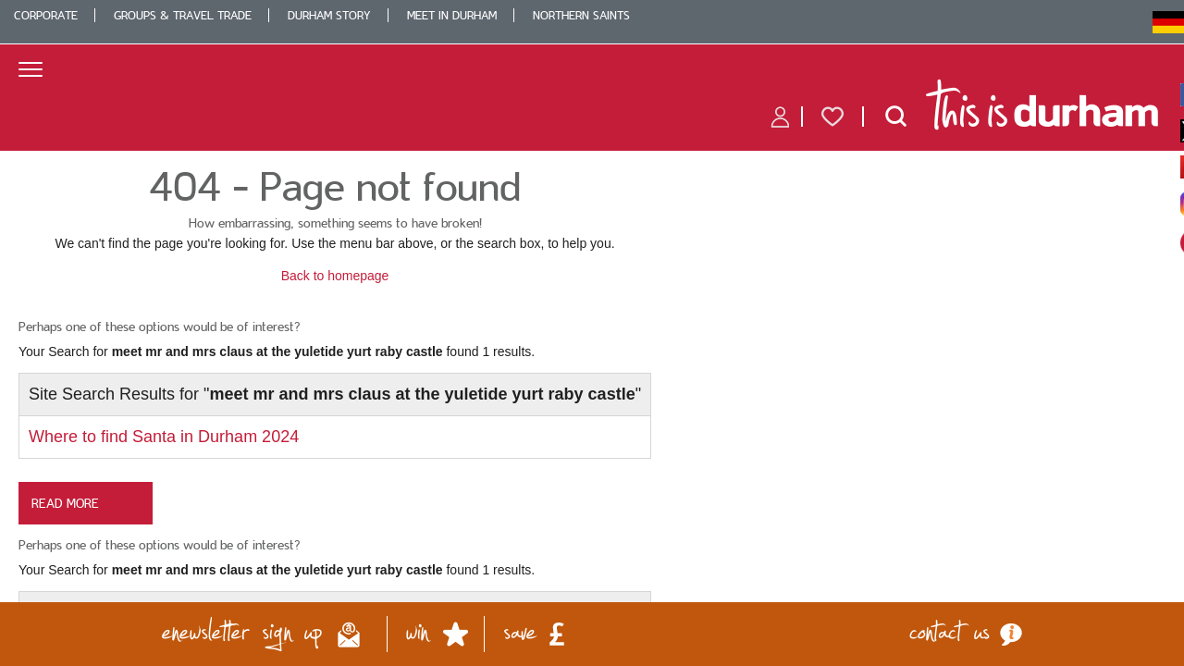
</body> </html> (592, 333)
